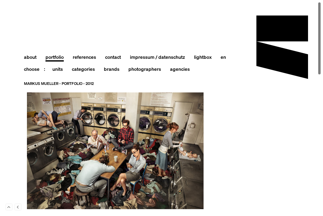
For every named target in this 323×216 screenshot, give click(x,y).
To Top (9, 207)
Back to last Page (18, 207)
